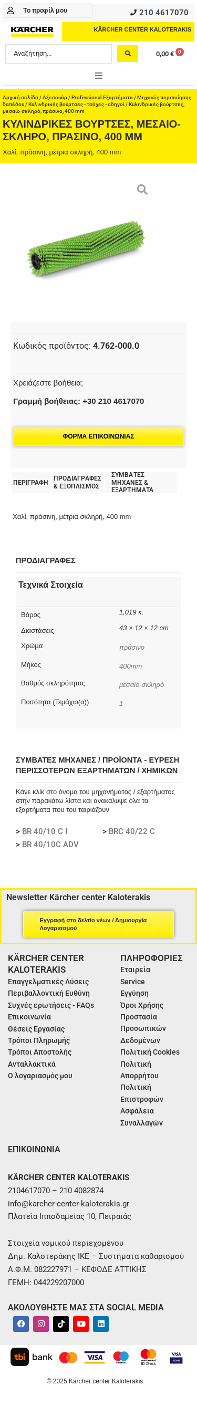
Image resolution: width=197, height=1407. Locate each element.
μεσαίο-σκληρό (141, 685)
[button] (98, 75)
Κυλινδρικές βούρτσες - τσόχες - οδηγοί (76, 104)
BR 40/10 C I (44, 831)
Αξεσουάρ (55, 97)
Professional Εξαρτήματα (102, 97)
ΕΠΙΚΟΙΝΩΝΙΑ (34, 1149)
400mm (130, 666)
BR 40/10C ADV (50, 844)
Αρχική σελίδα (20, 97)
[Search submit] (127, 53)
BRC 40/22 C (132, 831)
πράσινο (131, 647)
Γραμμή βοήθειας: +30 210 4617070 (78, 401)
